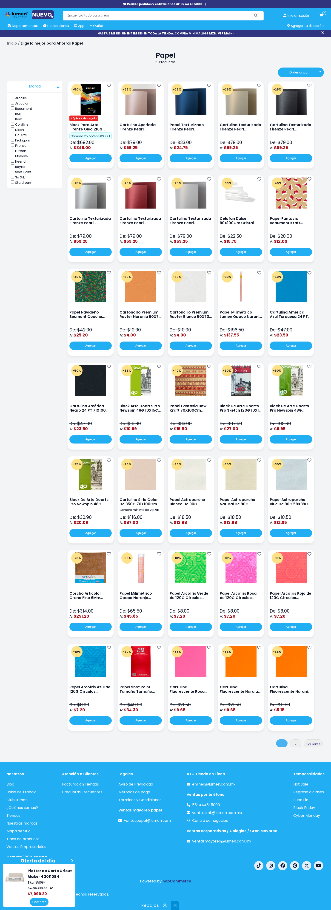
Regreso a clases (308, 792)
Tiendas (13, 815)
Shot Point (23, 172)
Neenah (21, 161)
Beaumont (23, 108)
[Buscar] (256, 16)
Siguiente (313, 744)
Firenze (20, 145)
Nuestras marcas (21, 823)
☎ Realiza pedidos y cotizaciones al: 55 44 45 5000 (162, 4)
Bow (18, 119)
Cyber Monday (306, 815)
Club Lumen (17, 800)
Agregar (90, 158)
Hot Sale (300, 784)
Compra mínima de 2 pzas (140, 510)
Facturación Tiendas (80, 784)
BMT (18, 114)
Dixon (19, 129)
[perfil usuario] (296, 15)
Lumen (20, 151)
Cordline (22, 124)
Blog (10, 784)
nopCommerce (177, 881)
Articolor (22, 103)
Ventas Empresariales (26, 846)
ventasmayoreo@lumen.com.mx (221, 841)
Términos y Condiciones (139, 800)
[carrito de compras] (321, 15)
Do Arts (21, 135)
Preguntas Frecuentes (82, 792)
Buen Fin (300, 800)
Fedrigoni (22, 140)
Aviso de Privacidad (135, 784)
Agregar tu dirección (305, 25)
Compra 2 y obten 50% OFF (91, 136)
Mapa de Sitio (18, 831)
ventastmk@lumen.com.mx (217, 812)
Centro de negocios (210, 820)
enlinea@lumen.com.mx (213, 784)
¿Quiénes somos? (22, 807)
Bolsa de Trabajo (21, 792)
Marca (44, 86)
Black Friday (304, 807)
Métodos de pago (134, 792)
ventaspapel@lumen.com (147, 820)
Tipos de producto (23, 839)
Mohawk (21, 156)
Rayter (20, 166)
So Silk (20, 177)
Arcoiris (21, 98)
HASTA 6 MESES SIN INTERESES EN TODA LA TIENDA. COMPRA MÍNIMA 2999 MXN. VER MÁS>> (166, 33)
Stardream (23, 182)
